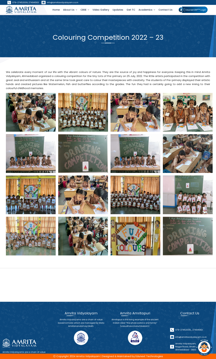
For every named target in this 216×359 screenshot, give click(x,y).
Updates (118, 9)
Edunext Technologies (149, 356)
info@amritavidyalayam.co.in (60, 2)
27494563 (34, 2)
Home (56, 9)
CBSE (83, 9)
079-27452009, (18, 2)
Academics (146, 9)
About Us (69, 9)
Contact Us (165, 9)
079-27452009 (183, 339)
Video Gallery (100, 9)
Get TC (131, 9)
